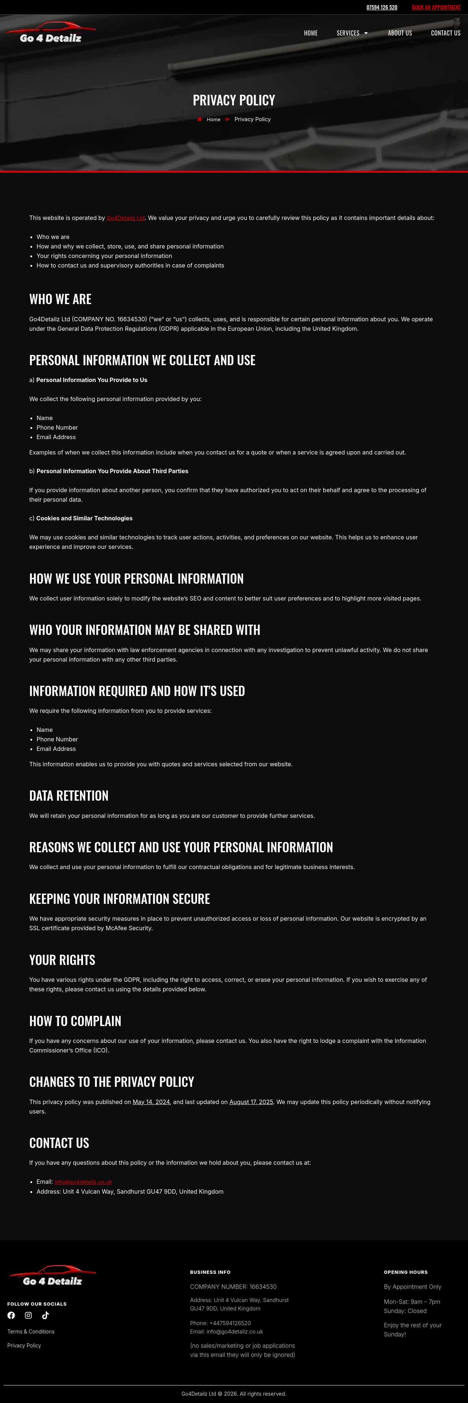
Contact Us (446, 33)
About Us (400, 33)
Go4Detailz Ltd (127, 217)
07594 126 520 (379, 7)
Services (353, 33)
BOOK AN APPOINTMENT (435, 7)
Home (311, 33)
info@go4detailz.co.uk (85, 1181)
